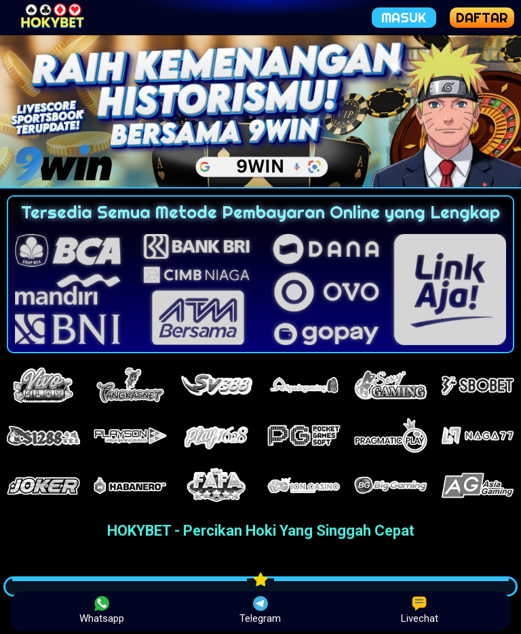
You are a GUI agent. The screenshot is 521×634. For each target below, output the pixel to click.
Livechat (419, 610)
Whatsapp (101, 610)
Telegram (260, 610)
